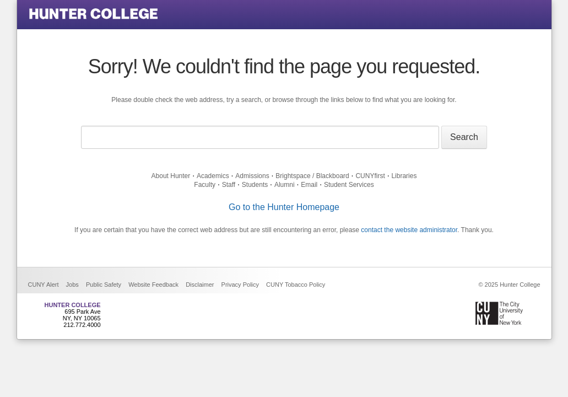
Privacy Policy (240, 284)
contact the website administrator (409, 230)
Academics (213, 176)
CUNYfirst (370, 176)
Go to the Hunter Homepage (284, 207)
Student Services (349, 185)
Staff (228, 185)
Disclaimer (200, 284)
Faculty (204, 185)
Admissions (252, 176)
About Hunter (171, 176)
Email (309, 185)
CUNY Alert (43, 284)
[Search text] (260, 137)
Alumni (284, 185)
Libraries (403, 176)
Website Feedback (153, 284)
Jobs (72, 284)
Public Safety (103, 284)
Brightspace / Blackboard (312, 176)
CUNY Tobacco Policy (295, 284)
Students (255, 185)
